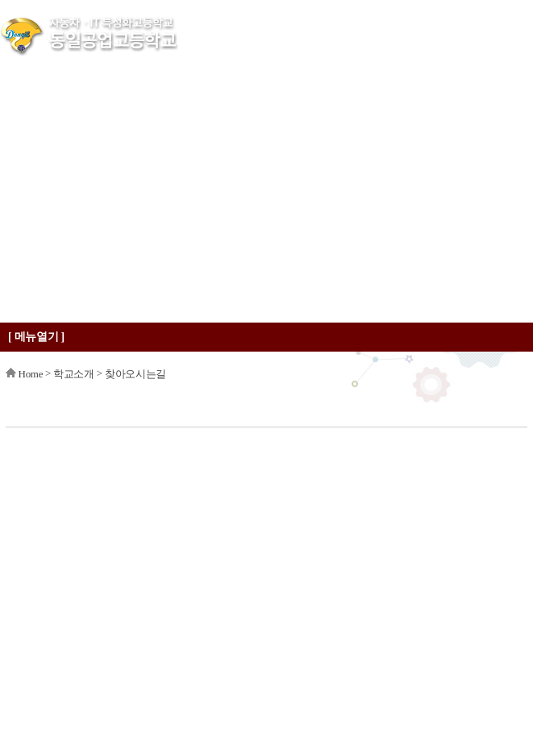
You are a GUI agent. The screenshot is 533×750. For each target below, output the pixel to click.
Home (31, 374)
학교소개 (73, 374)
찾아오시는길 (135, 374)
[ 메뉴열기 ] (36, 337)
